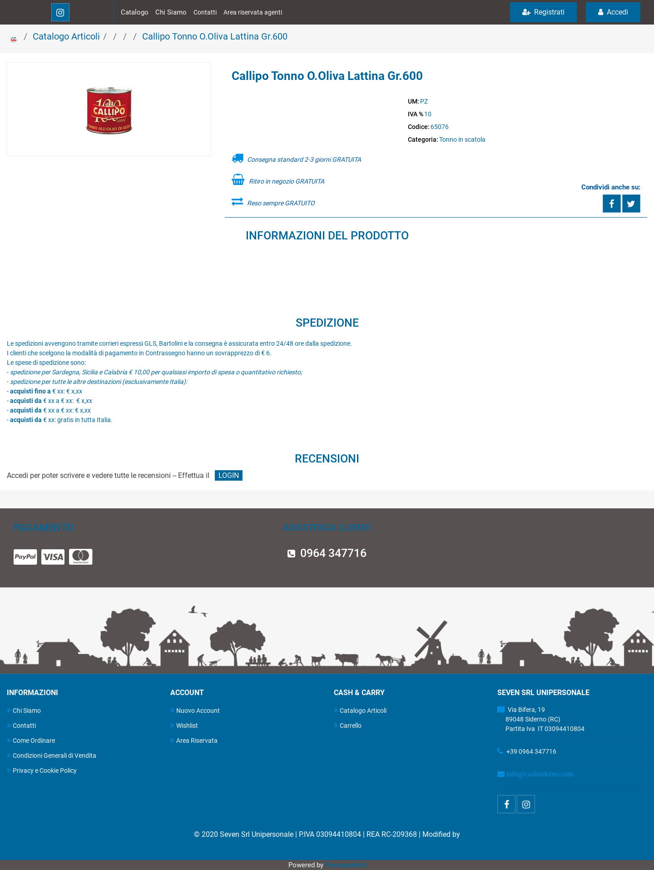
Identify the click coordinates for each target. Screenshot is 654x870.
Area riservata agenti (252, 12)
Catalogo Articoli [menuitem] (360, 710)
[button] (109, 110)
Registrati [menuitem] (543, 12)
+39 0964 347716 (531, 751)
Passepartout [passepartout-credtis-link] (345, 865)
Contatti (205, 12)
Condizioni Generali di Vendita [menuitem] (51, 755)
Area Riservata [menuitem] (194, 740)
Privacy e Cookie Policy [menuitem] (42, 770)
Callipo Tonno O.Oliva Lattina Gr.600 (214, 36)
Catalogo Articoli (66, 36)
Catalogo (135, 12)
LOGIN (228, 475)
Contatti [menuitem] (21, 725)
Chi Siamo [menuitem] (24, 710)
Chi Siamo (171, 12)
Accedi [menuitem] (613, 12)
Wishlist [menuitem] (184, 725)
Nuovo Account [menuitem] (195, 710)
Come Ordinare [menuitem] (31, 740)
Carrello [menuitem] (348, 725)
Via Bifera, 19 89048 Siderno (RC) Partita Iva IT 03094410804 (541, 719)
